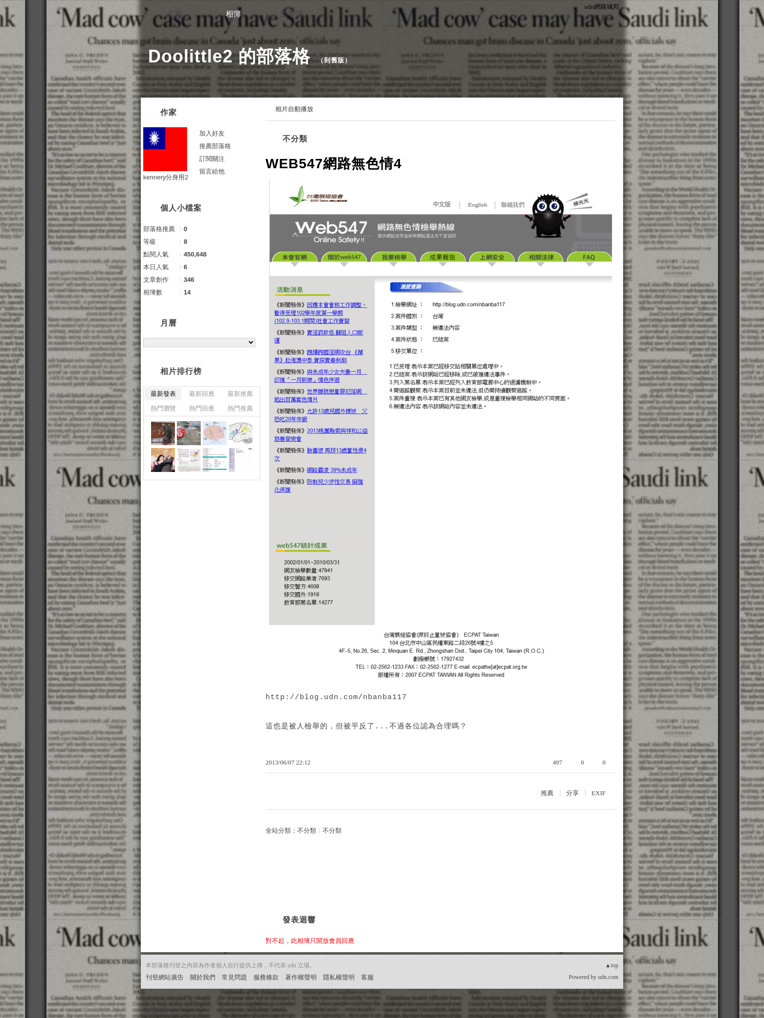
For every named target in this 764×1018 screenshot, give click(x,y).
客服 (367, 977)
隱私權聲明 (339, 977)
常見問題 (234, 977)
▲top (611, 965)
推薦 (547, 793)
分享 (572, 793)
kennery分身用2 (165, 177)
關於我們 (202, 977)
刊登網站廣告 (165, 977)
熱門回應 (201, 408)
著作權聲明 (301, 977)
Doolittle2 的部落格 (229, 56)
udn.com (608, 977)
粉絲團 (155, 1010)
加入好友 (212, 133)
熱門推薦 (240, 408)
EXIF (599, 793)
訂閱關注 (212, 158)
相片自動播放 (294, 109)
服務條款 (266, 977)
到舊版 (334, 60)
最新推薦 (240, 393)
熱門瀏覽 (163, 408)
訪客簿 (292, 14)
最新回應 (201, 393)
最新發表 (163, 393)
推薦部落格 (215, 146)
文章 (175, 14)
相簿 (233, 14)
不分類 (295, 139)
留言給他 (212, 171)
